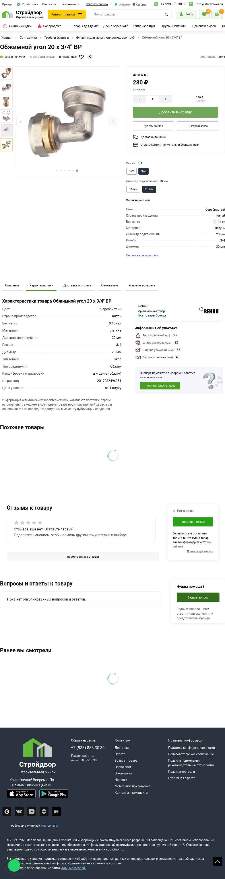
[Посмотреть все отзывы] (83, 556)
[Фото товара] (50, 122)
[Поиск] (166, 14)
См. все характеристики (142, 255)
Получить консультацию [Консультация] (160, 385)
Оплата (120, 754)
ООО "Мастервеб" (73, 868)
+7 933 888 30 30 (173, 4)
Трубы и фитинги (174, 26)
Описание (12, 285)
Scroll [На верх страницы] (217, 861)
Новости (121, 780)
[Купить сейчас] (153, 126)
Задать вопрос (198, 597)
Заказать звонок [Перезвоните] (97, 4)
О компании (123, 773)
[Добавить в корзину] (175, 112)
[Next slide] (113, 121)
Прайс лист (27, 4)
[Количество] (152, 99)
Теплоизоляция (144, 26)
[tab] (57, 171)
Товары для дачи (84, 26)
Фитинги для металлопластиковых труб (105, 37)
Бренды (7, 4)
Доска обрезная (115, 26)
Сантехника (28, 37)
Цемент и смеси (204, 26)
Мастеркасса (49, 825)
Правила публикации (200, 551)
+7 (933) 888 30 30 (88, 747)
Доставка (122, 747)
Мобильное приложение (132, 786)
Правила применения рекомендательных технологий (191, 763)
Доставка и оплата (77, 285)
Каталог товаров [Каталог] (63, 14)
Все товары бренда (152, 315)
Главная (6, 37)
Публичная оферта (181, 778)
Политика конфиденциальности (191, 747)
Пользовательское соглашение (191, 754)
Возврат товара (126, 760)
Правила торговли (181, 771)
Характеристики (41, 285)
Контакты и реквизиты (131, 792)
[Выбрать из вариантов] (131, 171)
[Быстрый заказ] (197, 126)
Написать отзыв (193, 522)
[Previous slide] (20, 121)
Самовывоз (109, 285)
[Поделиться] (90, 57)
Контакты (49, 4)
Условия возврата (142, 285)
